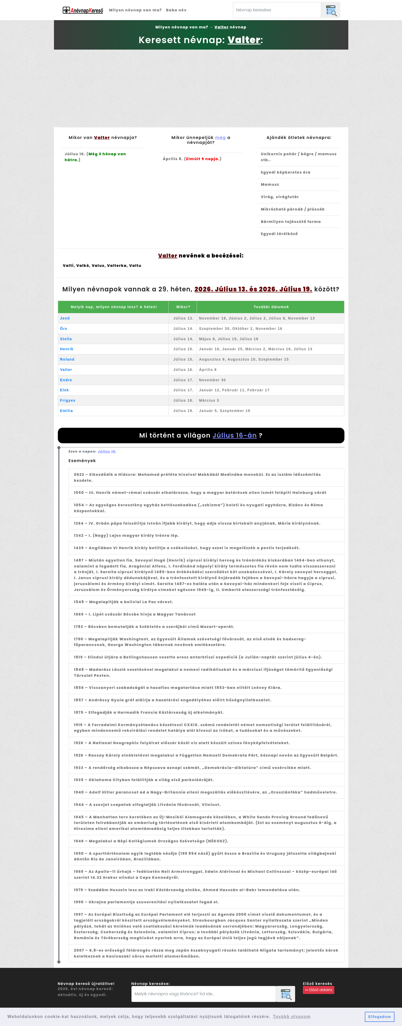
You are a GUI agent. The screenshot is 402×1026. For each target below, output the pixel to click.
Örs (64, 329)
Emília (66, 411)
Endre (66, 380)
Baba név (176, 10)
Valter (66, 370)
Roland (67, 359)
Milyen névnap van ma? (135, 10)
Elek (64, 390)
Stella (66, 339)
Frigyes (68, 400)
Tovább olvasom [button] (292, 1016)
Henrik (67, 349)
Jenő (65, 318)
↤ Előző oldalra (318, 989)
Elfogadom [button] (379, 1017)
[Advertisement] (201, 88)
